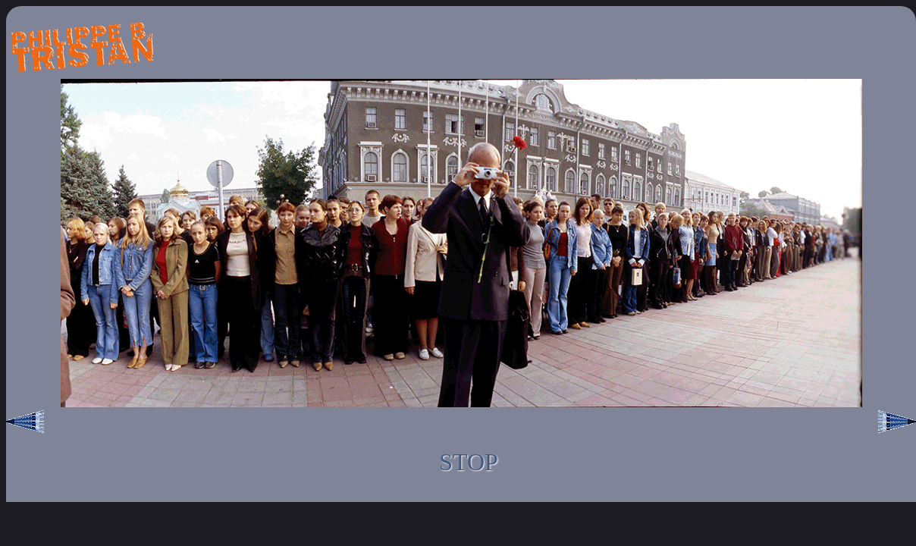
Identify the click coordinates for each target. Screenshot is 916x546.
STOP (468, 461)
